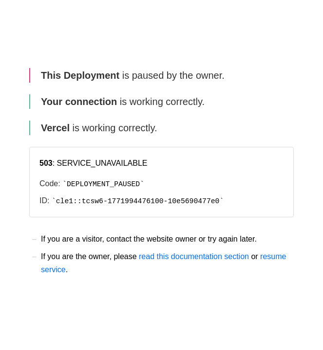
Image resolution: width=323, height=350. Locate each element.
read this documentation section (194, 256)
